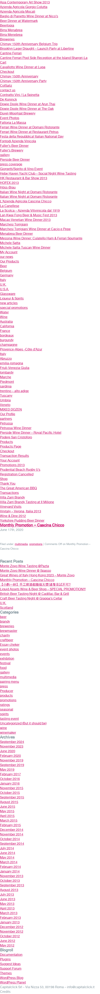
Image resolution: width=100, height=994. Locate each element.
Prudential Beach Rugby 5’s (20, 470)
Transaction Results (14, 456)
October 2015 (10, 793)
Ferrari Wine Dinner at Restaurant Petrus (29, 132)
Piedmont (7, 382)
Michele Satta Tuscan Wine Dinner (25, 247)
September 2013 (12, 885)
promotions (36, 544)
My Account (8, 252)
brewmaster (8, 631)
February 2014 (10, 867)
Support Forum (10, 968)
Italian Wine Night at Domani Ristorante (28, 192)
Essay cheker (9, 645)
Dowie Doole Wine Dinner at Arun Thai (27, 104)
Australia (6, 321)
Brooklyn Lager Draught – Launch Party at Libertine (37, 48)
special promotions (14, 308)
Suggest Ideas (10, 964)
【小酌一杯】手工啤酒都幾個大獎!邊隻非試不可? (35, 584)
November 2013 (11, 876)
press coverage (11, 164)
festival (5, 663)
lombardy (7, 372)
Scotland (6, 608)
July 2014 (7, 848)
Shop (3, 479)
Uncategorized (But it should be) (23, 723)
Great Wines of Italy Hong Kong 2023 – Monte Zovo (37, 575)
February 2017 (10, 774)
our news (6, 257)
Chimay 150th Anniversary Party (23, 81)
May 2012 (7, 945)
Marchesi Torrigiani (14, 224)
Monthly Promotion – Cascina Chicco (32, 525)
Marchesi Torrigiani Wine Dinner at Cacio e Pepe (35, 229)
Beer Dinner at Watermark (19, 21)
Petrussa (6, 423)
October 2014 (10, 839)
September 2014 (12, 844)
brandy (5, 621)
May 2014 (7, 857)
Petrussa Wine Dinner (15, 428)
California (7, 326)
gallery (5, 155)
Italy (3, 280)
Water (4, 312)
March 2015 (8, 820)
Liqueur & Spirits (12, 298)
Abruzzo (6, 359)
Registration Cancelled (16, 474)
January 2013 (10, 922)
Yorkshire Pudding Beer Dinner (22, 520)
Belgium (6, 271)
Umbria (5, 400)
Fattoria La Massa (13, 123)
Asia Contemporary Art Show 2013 (25, 2)
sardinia (6, 386)
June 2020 (7, 751)
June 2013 (7, 899)
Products (6, 442)
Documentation (11, 955)
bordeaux (7, 335)
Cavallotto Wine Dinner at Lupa (22, 67)
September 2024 (12, 742)
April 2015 (7, 816)
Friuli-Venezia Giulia (14, 368)
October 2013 (10, 881)
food (3, 668)
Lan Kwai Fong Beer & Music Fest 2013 (28, 215)
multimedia (21, 544)
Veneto (5, 405)
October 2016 (10, 779)
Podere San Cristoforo (16, 437)
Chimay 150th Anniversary (19, 76)
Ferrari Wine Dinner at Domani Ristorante (30, 127)
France (5, 331)
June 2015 (7, 807)
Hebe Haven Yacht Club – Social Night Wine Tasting (38, 173)
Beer (3, 266)
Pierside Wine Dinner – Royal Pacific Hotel (30, 433)
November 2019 (11, 760)
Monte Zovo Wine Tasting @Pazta (24, 566)
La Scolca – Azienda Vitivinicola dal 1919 (30, 210)
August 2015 (9, 802)
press (4, 686)
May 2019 (7, 770)
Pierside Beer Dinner (15, 160)
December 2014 (11, 830)
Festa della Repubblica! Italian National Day (32, 136)
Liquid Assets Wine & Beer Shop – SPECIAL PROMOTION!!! (43, 589)
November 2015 (11, 788)
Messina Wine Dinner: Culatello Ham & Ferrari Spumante (41, 238)
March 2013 (8, 913)
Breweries (7, 39)
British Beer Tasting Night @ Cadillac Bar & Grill (34, 594)
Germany (6, 275)
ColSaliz (6, 86)
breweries (7, 626)
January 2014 (10, 871)
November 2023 (11, 746)
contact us (7, 90)
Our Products (9, 261)
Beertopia (7, 25)
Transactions (9, 493)
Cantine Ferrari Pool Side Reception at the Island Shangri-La (43, 58)
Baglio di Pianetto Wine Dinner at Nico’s (29, 16)
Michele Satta (10, 243)
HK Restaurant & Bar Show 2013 (23, 178)
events (5, 654)
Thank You (7, 483)
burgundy (7, 340)
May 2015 (7, 811)
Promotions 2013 (12, 465)
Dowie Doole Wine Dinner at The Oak (27, 109)
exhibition (7, 658)
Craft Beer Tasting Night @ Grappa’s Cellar (31, 598)
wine (3, 728)
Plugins (5, 959)
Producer (6, 691)
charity (5, 635)
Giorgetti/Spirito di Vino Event (21, 169)
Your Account (10, 460)
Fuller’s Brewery (11, 150)
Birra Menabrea (11, 30)
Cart (3, 62)
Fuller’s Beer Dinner (14, 146)
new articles (9, 303)
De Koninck (8, 99)
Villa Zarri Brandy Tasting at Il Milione (27, 502)
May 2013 (7, 904)
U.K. (3, 284)
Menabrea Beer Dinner (16, 234)
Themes (6, 973)
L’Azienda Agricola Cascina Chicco (25, 201)
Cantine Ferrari (11, 53)
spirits (4, 714)
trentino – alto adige (14, 391)
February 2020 (10, 756)
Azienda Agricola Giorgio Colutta (23, 7)
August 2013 (9, 890)
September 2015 (12, 797)
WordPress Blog (11, 978)
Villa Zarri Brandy (12, 497)
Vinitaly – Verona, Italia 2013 (20, 511)
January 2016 (10, 783)
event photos (9, 649)
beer (3, 617)
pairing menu (9, 682)
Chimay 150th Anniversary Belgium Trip (28, 44)
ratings (5, 705)
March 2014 (8, 862)
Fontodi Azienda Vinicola (18, 141)
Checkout (7, 72)
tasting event (9, 719)
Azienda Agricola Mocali (17, 11)
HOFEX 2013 (9, 183)
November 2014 (11, 834)
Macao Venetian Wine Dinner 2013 (25, 220)
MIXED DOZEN (11, 409)
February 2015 (10, 825)
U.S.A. (4, 289)
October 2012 (10, 936)
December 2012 (11, 927)
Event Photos (9, 118)
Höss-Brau (8, 187)
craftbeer (6, 640)
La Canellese (9, 206)
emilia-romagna (11, 363)
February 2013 (10, 918)
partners (6, 419)
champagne (8, 345)
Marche (5, 377)
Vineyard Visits (10, 507)
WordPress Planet (13, 982)
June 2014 (7, 853)
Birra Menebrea (11, 35)
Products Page (10, 446)
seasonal (6, 709)
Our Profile (7, 414)
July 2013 (7, 894)
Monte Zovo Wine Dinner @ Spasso (25, 571)
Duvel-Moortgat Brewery (17, 113)
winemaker (8, 732)
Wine (3, 317)
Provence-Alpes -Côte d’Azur (21, 349)
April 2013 (7, 908)
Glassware (7, 294)
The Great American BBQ (18, 488)
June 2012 (7, 941)
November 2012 (11, 931)
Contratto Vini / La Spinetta (19, 95)
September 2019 (12, 765)
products (6, 695)
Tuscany (6, 396)
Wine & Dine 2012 (13, 516)
